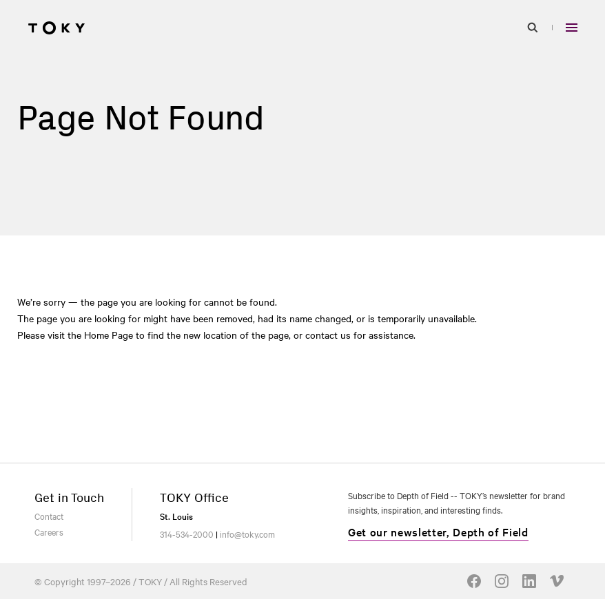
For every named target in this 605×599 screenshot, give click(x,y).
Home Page (108, 334)
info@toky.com (247, 533)
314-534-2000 (187, 533)
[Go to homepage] (56, 27)
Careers (48, 531)
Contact (48, 515)
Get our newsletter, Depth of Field (438, 531)
